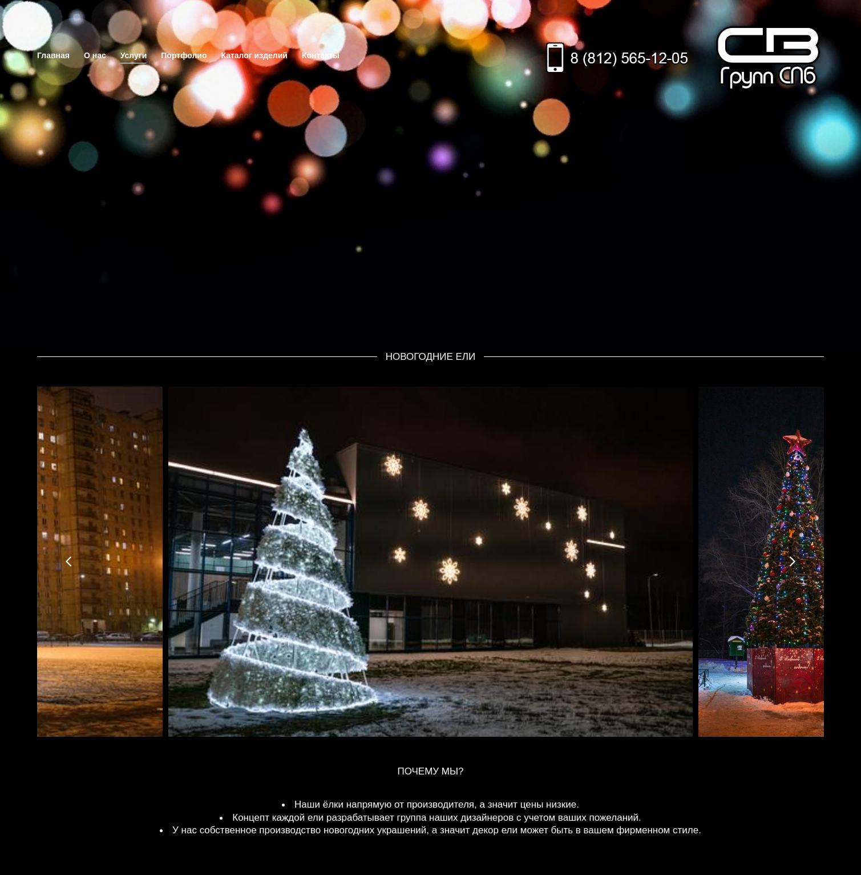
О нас (95, 55)
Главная (53, 55)
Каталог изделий (254, 55)
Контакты (320, 55)
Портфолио (184, 55)
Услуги (133, 55)
